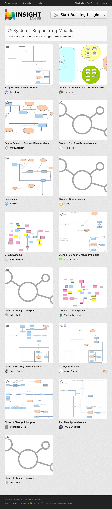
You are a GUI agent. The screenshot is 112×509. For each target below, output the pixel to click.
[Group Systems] (29, 237)
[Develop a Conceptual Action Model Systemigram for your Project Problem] (83, 69)
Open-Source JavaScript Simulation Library (58, 503)
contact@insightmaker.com (13, 499)
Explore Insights (11, 3)
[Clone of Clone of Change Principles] (83, 237)
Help (40, 3)
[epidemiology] (29, 181)
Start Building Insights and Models (80, 14)
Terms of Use (27, 499)
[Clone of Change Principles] (29, 292)
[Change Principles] (83, 348)
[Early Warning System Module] (29, 69)
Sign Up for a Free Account (86, 3)
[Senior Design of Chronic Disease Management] (29, 125)
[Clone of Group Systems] (83, 181)
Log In (104, 3)
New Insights (28, 3)
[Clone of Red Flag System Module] (83, 125)
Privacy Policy (37, 499)
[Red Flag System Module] (83, 404)
